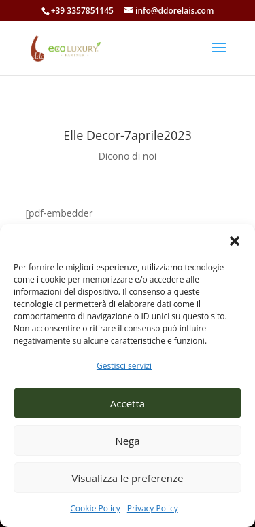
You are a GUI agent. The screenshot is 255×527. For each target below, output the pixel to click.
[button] (234, 241)
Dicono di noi (128, 155)
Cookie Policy (95, 508)
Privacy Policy (152, 508)
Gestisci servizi (124, 365)
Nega (127, 441)
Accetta (127, 403)
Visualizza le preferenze (128, 478)
